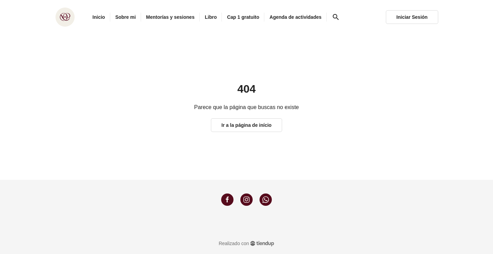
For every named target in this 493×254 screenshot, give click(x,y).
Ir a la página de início (246, 125)
